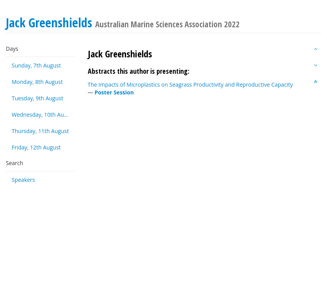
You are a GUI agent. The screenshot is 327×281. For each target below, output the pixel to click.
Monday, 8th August (37, 81)
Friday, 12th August (36, 147)
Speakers (23, 179)
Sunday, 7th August (36, 65)
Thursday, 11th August (40, 131)
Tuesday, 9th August (37, 98)
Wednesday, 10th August (43, 114)
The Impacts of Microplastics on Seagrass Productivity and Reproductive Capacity (190, 84)
